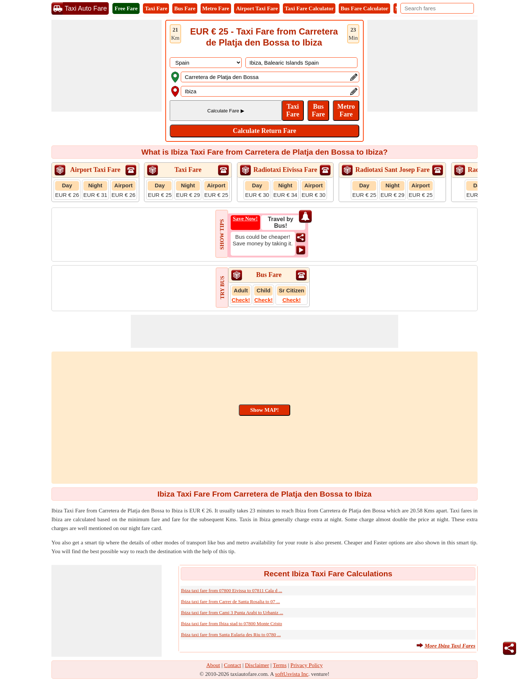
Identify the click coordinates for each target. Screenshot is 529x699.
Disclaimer (257, 665)
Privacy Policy (307, 665)
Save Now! (245, 218)
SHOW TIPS (222, 234)
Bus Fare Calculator (364, 8)
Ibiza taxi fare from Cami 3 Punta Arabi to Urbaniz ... (232, 612)
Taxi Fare (156, 8)
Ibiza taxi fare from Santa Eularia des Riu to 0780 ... (231, 634)
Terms (280, 665)
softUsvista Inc (291, 674)
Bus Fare (184, 8)
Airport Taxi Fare (257, 8)
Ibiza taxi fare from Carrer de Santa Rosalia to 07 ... (230, 601)
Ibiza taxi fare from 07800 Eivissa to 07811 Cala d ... (231, 590)
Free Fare (126, 8)
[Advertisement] (106, 66)
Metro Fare (215, 8)
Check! (241, 300)
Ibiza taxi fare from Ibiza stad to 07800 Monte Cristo (231, 623)
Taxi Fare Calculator (309, 8)
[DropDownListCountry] (206, 62)
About (213, 665)
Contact (232, 665)
